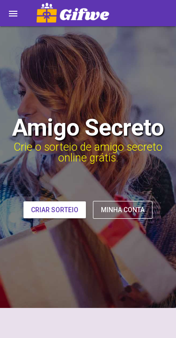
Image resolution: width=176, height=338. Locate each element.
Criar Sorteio (54, 209)
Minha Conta (123, 210)
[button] (13, 13)
